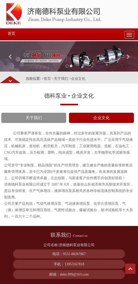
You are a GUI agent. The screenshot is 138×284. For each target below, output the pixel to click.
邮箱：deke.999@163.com (69, 274)
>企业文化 (77, 79)
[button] (10, 56)
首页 (11, 33)
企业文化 (101, 118)
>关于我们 (60, 79)
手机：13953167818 (69, 264)
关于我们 (34, 118)
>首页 (46, 79)
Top (130, 269)
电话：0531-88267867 (69, 254)
